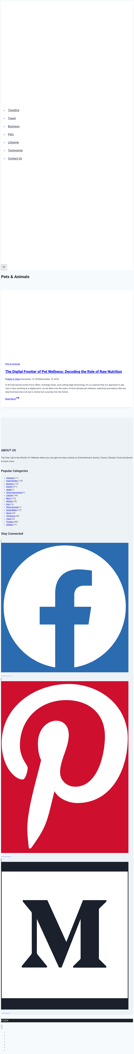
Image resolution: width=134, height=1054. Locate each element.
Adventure (10, 478)
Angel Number (12, 481)
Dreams (9, 487)
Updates (9, 525)
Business (14, 126)
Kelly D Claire (14, 379)
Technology (15, 150)
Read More (12, 399)
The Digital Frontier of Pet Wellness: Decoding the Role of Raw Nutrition (63, 371)
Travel (12, 118)
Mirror (8, 498)
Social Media (11, 510)
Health (9, 490)
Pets (11, 134)
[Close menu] (1, 1027)
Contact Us (15, 158)
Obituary (9, 501)
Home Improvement (14, 493)
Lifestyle (13, 142)
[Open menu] (4, 267)
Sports (9, 513)
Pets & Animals (12, 364)
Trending (13, 110)
